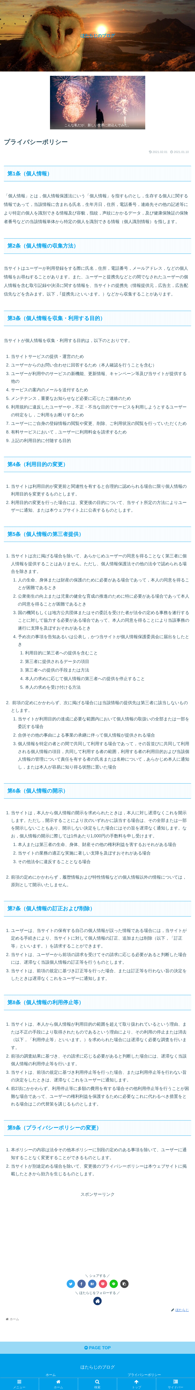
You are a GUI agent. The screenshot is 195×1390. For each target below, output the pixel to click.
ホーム (51, 1375)
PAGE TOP (97, 1347)
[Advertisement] (97, 1231)
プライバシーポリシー (144, 1375)
